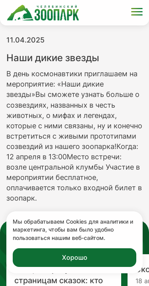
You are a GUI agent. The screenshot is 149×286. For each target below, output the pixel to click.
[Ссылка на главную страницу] (42, 13)
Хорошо (74, 257)
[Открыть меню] (137, 13)
